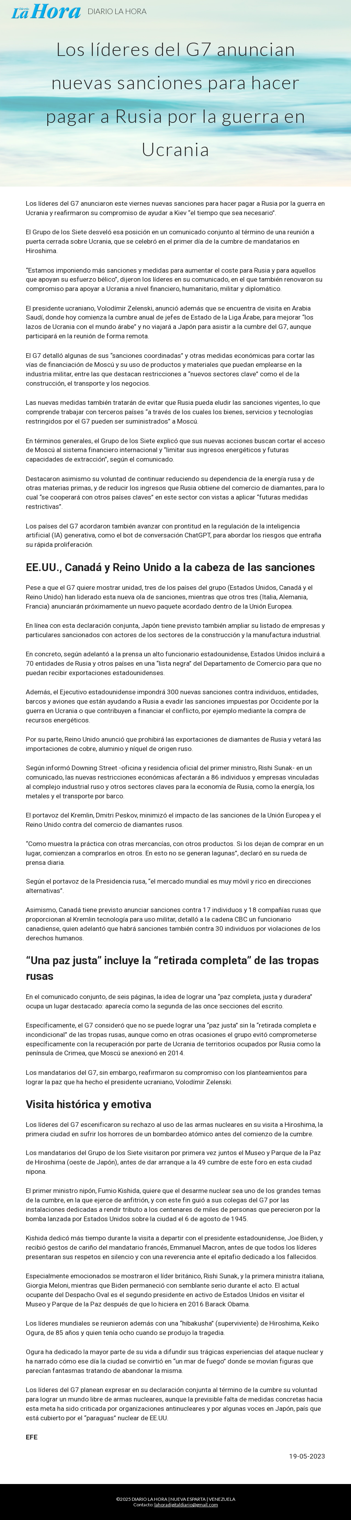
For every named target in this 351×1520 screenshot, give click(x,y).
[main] (175, 93)
